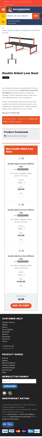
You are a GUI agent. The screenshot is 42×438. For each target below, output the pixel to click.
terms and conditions (27, 414)
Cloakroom (25, 30)
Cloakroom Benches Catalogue (16, 136)
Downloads (6, 332)
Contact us (14, 2)
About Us (5, 334)
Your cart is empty (14, 21)
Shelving (5, 358)
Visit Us (4, 341)
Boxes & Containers (8, 363)
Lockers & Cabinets (14, 30)
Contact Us (6, 339)
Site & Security (7, 370)
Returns (4, 327)
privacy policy (12, 414)
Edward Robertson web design (20, 417)
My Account (12, 23)
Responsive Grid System (10, 419)
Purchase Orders (9, 4)
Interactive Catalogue (25, 2)
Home (4, 30)
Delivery (5, 325)
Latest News (6, 337)
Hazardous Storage (8, 368)
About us (6, 2)
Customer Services (8, 322)
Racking (4, 360)
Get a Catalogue (7, 329)
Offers (4, 372)
